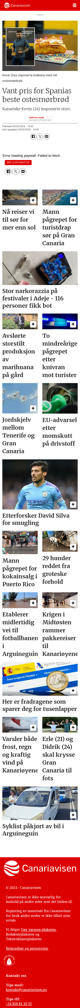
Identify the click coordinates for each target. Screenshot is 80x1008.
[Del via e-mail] (46, 136)
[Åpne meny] (74, 5)
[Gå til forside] (17, 5)
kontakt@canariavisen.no (26, 989)
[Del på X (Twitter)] (40, 136)
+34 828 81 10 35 (19, 1003)
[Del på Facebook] (33, 136)
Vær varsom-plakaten (38, 929)
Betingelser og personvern (27, 948)
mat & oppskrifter (18, 162)
